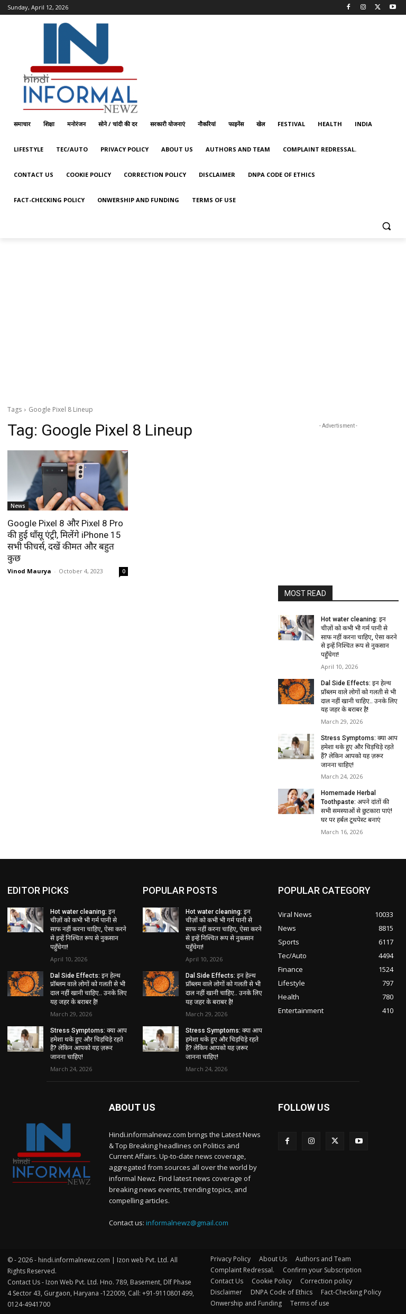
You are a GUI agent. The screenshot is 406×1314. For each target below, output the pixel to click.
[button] (386, 225)
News (18, 505)
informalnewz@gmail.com (187, 1222)
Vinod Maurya (29, 571)
